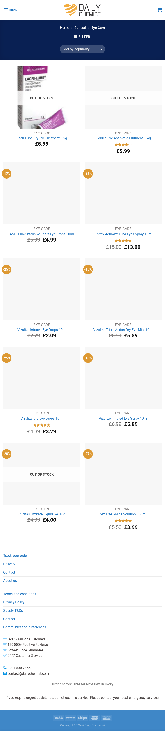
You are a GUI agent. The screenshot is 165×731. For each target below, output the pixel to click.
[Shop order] (82, 49)
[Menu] (10, 10)
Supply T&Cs (13, 611)
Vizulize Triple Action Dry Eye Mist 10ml (123, 330)
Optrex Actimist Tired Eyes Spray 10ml (123, 234)
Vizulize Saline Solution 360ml (123, 514)
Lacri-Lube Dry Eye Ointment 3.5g (42, 138)
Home (64, 28)
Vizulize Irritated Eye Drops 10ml (41, 330)
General (80, 28)
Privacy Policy (13, 602)
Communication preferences (24, 627)
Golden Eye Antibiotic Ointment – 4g (123, 138)
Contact (9, 572)
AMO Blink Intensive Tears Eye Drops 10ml (42, 234)
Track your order (15, 556)
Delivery (9, 564)
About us (10, 581)
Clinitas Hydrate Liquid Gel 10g (41, 514)
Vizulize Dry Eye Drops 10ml (42, 418)
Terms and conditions (19, 594)
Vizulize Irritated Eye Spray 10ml (123, 418)
